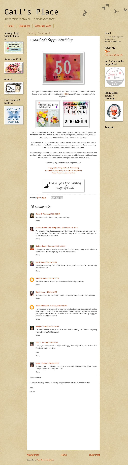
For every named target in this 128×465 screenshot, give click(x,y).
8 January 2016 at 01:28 (56, 246)
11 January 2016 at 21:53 (49, 343)
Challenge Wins (43, 25)
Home (10, 25)
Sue (37, 292)
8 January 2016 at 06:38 (48, 262)
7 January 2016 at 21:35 (51, 214)
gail (108, 51)
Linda (38, 363)
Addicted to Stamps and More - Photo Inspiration (63, 170)
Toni (37, 343)
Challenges (24, 25)
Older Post (94, 455)
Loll (37, 262)
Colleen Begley (41, 246)
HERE (66, 94)
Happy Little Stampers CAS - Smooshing (63, 168)
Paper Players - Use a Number (63, 173)
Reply (38, 220)
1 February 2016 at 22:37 (50, 363)
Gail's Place (31, 11)
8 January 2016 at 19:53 (58, 306)
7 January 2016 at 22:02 (69, 228)
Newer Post (33, 455)
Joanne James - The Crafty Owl (48, 228)
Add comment (35, 377)
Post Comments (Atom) (45, 460)
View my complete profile (114, 55)
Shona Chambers (42, 306)
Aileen (38, 278)
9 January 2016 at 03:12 (50, 326)
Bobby (38, 326)
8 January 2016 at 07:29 (50, 278)
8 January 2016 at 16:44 (48, 292)
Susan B (39, 214)
